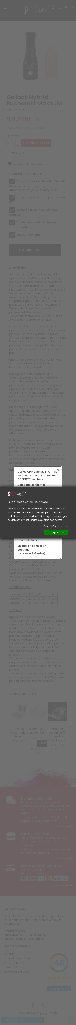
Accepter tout (56, 532)
